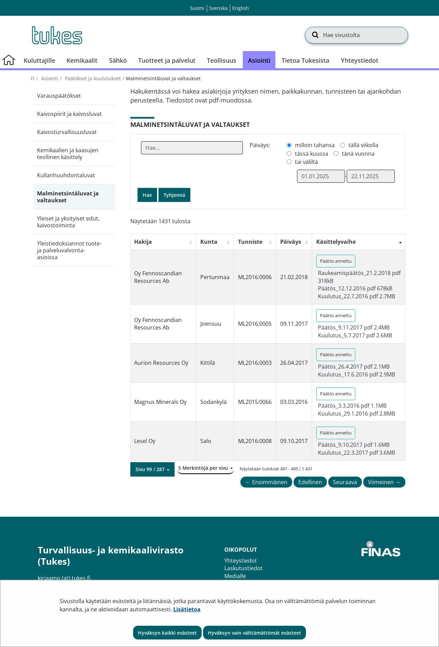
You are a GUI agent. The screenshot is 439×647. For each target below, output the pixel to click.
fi (33, 78)
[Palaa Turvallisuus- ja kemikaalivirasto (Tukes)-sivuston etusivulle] (56, 35)
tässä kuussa (311, 153)
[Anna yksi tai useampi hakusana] (192, 147)
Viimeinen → (384, 482)
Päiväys (290, 241)
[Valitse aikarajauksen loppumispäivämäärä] (371, 176)
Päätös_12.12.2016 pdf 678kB (355, 288)
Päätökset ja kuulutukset (92, 78)
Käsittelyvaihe (336, 241)
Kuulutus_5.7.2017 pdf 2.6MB (355, 335)
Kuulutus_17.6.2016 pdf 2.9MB (356, 374)
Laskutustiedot (243, 568)
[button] (152, 469)
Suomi (197, 8)
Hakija (143, 241)
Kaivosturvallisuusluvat (67, 132)
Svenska (218, 8)
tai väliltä (306, 162)
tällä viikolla (363, 145)
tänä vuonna (358, 153)
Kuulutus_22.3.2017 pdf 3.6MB (356, 452)
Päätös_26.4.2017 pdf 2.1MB (354, 366)
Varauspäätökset (59, 95)
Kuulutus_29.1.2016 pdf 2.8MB (356, 413)
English (240, 8)
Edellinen (310, 482)
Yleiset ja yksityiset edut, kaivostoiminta (68, 222)
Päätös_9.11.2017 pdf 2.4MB (354, 327)
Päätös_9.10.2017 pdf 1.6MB (354, 444)
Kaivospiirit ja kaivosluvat (69, 114)
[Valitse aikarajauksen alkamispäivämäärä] (321, 176)
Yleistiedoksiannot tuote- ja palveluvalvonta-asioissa (69, 250)
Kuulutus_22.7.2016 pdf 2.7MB (356, 296)
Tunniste (250, 241)
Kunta (208, 241)
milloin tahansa (315, 145)
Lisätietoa (187, 609)
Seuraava (345, 482)
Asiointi (49, 78)
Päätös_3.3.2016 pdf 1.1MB (352, 405)
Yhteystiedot (240, 560)
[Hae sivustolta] (356, 35)
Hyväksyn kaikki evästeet (167, 633)
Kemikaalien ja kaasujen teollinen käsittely (67, 153)
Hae (147, 195)
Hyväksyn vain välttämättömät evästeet (254, 633)
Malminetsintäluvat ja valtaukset (68, 197)
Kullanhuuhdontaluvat (66, 175)
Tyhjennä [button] (174, 195)
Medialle (235, 576)
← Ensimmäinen (266, 482)
